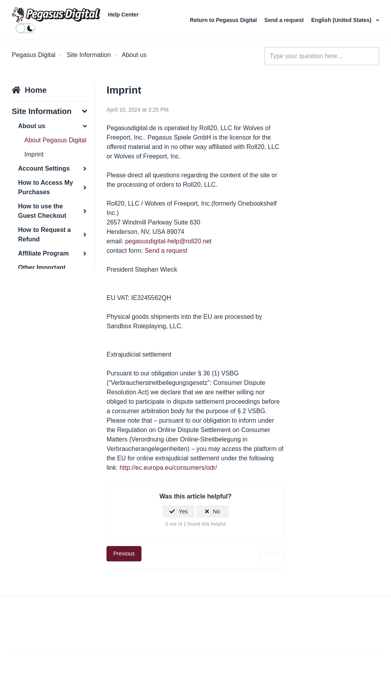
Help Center (123, 14)
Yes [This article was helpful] (183, 511)
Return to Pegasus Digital (224, 20)
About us (134, 54)
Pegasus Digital (33, 54)
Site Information (89, 54)
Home (36, 90)
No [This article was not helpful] (216, 511)
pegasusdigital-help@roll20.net (168, 241)
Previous (123, 553)
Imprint (34, 154)
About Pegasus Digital (55, 140)
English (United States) (342, 20)
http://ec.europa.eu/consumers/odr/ (168, 467)
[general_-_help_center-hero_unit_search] (321, 56)
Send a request (284, 20)
